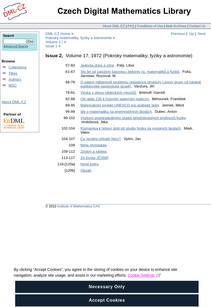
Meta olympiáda (93, 145)
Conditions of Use (150, 26)
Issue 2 (51, 46)
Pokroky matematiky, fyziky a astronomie (79, 38)
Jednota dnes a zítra (97, 65)
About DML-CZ (114, 26)
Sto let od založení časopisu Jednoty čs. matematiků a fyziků (130, 72)
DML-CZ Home (58, 34)
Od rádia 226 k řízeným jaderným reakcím (115, 99)
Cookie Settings (144, 281)
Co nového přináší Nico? (101, 139)
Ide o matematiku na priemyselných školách (116, 111)
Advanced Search (15, 46)
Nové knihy (89, 164)
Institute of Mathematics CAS (78, 206)
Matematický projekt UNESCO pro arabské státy (120, 105)
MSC (13, 85)
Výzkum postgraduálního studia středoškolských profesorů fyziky (133, 118)
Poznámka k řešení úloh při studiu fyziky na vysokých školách (131, 128)
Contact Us (197, 26)
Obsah (86, 170)
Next (201, 34)
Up (191, 34)
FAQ (130, 26)
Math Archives (175, 26)
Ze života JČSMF (94, 158)
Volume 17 (54, 42)
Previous (178, 34)
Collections (17, 67)
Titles (13, 73)
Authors (15, 79)
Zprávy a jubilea (93, 151)
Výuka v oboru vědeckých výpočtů (108, 93)
